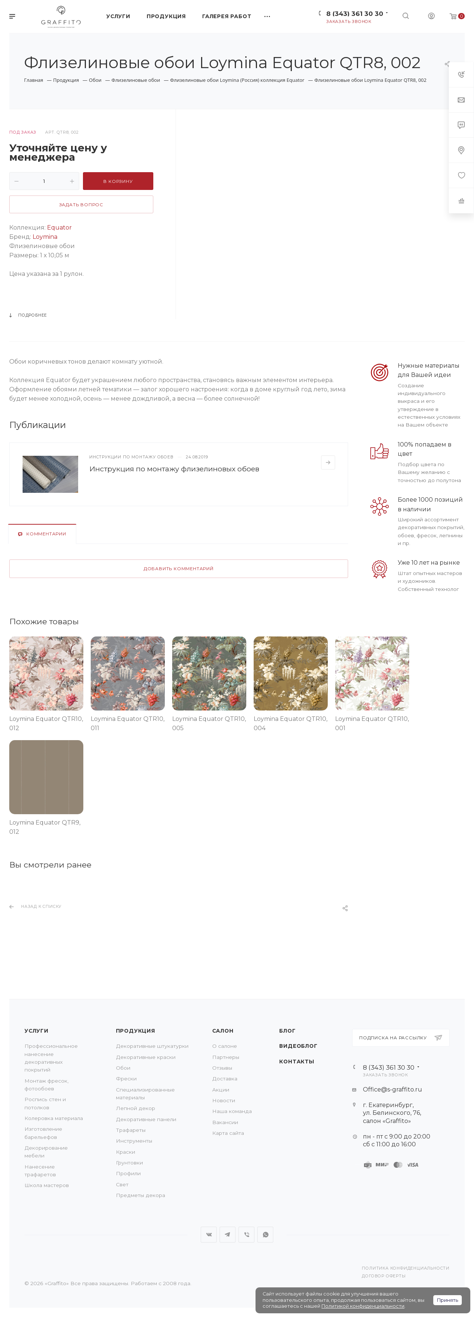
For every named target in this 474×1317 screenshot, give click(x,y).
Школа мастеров (46, 1185)
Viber (246, 1235)
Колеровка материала (53, 1118)
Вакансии (225, 1122)
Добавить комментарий (179, 568)
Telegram (228, 1235)
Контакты (296, 1061)
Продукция (135, 1031)
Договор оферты (383, 1276)
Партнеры (225, 1057)
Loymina (45, 236)
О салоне (224, 1046)
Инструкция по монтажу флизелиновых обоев (174, 468)
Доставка (224, 1079)
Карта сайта (228, 1133)
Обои (123, 1068)
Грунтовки (129, 1163)
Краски (125, 1152)
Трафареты (131, 1130)
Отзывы (222, 1068)
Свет (122, 1184)
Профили (128, 1173)
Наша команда (232, 1111)
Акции (220, 1090)
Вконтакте (209, 1235)
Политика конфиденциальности (406, 1268)
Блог (287, 1031)
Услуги (36, 1031)
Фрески (126, 1079)
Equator (59, 227)
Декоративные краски (146, 1057)
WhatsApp (265, 1235)
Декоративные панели (146, 1119)
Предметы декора (140, 1195)
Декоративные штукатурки (152, 1046)
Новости (223, 1100)
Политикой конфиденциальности (362, 1306)
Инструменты (134, 1141)
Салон (223, 1031)
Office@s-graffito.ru (392, 1089)
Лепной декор (135, 1108)
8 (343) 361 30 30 (354, 13)
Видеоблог (298, 1046)
